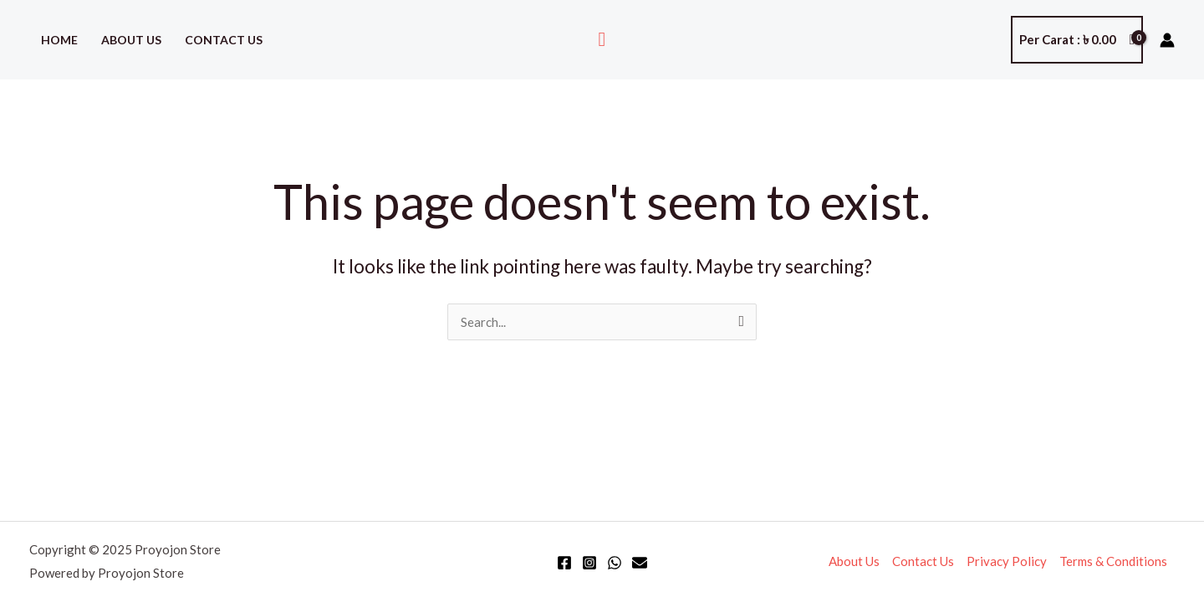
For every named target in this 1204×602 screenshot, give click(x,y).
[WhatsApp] (614, 562)
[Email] (639, 562)
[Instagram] (589, 562)
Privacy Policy (1007, 561)
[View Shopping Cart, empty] (1077, 40)
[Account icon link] (1167, 40)
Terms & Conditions (1113, 561)
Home (59, 40)
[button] (602, 39)
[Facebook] (564, 562)
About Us (131, 40)
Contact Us (224, 40)
